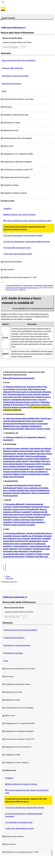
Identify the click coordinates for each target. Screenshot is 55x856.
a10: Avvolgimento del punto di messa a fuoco (25, 400)
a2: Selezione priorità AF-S (34, 387)
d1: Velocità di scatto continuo (15, 449)
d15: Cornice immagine (18, 469)
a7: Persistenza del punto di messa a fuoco (22, 394)
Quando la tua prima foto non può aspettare (18, 60)
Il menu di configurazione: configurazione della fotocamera (26, 242)
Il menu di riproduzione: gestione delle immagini (22, 235)
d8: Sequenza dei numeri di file (25, 459)
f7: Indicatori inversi (38, 512)
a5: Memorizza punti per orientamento (25, 392)
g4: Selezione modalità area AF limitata (25, 536)
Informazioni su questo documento (15, 76)
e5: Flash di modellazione (37, 491)
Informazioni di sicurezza (11, 84)
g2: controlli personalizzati (33, 533)
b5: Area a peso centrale (17, 426)
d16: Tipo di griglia (34, 469)
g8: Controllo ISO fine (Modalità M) (25, 541)
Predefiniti (7, 209)
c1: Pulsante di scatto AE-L (13, 437)
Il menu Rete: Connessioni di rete (17, 248)
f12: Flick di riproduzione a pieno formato (26, 522)
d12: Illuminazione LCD (30, 464)
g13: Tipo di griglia (22, 549)
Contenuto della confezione (12, 68)
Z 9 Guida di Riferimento (14, 285)
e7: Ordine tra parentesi (38, 493)
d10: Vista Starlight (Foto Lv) (36, 461)
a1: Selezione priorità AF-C (13, 387)
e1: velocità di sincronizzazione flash (17, 485)
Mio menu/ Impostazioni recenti (17, 254)
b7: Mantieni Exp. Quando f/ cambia (36, 429)
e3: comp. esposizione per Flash (33, 488)
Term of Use (9, 578)
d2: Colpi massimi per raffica (38, 449)
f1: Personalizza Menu (13, 504)
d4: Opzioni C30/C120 (39, 451)
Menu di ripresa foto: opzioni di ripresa (19, 215)
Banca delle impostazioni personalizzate (18, 378)
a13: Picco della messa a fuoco (34, 405)
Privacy (8, 576)
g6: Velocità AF (34, 539)
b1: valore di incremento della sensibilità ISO (20, 418)
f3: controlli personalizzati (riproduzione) (25, 507)
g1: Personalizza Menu (13, 533)
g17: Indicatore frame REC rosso (35, 557)
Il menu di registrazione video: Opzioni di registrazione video (27, 221)
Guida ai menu (27, 285)
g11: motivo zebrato (17, 546)
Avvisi (4, 91)
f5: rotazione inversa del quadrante (23, 509)
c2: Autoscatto (29, 437)
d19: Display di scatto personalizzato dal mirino (27, 474)
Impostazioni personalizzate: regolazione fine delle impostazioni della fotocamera (24, 228)
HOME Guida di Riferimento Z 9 (13, 28)
